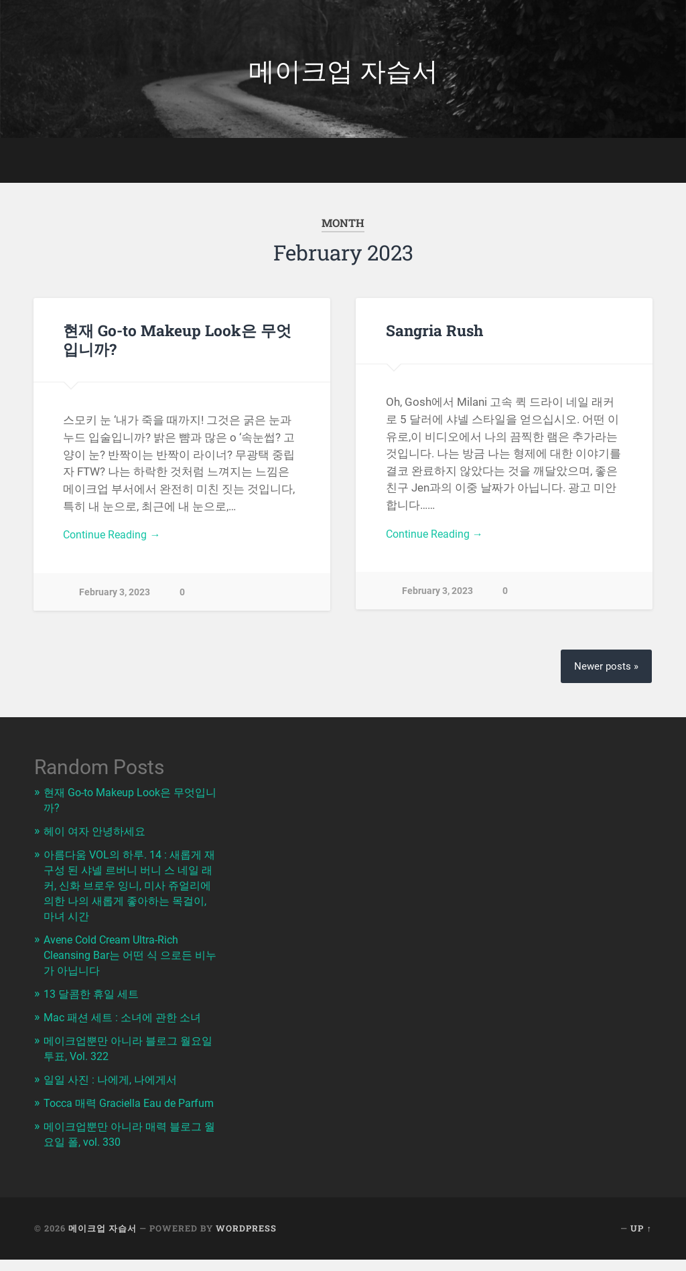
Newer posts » (605, 672)
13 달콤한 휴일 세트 (94, 995)
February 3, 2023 (114, 597)
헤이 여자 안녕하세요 (97, 837)
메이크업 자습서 (343, 70)
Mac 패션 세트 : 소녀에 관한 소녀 (127, 1018)
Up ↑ (640, 1240)
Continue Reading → (114, 539)
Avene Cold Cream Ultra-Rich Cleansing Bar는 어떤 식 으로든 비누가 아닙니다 (129, 957)
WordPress (246, 1240)
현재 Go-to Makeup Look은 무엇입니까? (176, 343)
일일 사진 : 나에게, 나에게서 (114, 1078)
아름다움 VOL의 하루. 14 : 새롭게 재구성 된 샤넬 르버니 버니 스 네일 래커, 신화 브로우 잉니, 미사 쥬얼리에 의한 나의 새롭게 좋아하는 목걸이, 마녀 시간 (131, 889)
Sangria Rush (434, 334)
